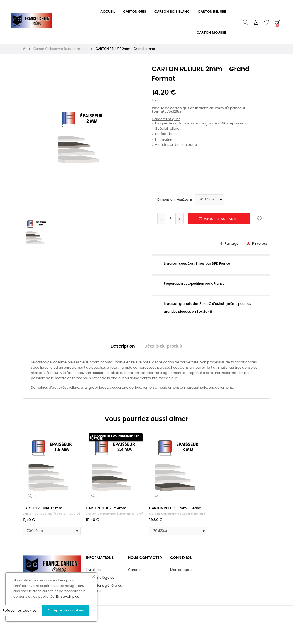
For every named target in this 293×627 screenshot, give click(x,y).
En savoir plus (67, 597)
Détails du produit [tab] (163, 346)
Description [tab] (123, 346)
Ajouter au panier (219, 218)
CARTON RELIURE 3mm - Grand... (176, 508)
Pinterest (259, 243)
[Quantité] (170, 218)
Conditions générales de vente (104, 588)
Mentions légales (100, 578)
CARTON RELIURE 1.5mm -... (45, 508)
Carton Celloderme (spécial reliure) (51, 514)
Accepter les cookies (65, 610)
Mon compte (181, 570)
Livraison (93, 570)
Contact (135, 570)
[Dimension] (209, 199)
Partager (232, 243)
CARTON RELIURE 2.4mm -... (109, 508)
